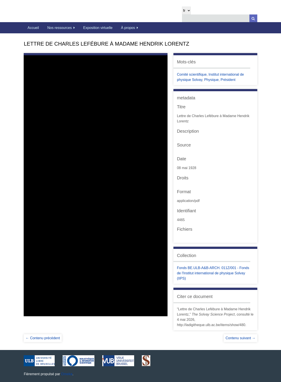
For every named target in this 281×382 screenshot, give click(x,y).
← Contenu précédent (42, 338)
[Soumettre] (253, 18)
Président (228, 80)
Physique (211, 80)
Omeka (66, 374)
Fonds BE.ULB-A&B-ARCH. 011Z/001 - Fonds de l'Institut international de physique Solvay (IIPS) (213, 273)
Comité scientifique (192, 74)
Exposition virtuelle (97, 28)
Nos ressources (59, 28)
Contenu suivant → (240, 338)
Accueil (33, 28)
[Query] (219, 18)
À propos (128, 28)
